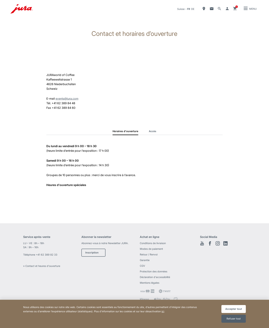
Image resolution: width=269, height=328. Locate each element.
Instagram (218, 243)
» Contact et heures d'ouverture (41, 265)
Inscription (92, 252)
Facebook (210, 243)
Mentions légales (149, 282)
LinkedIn (225, 243)
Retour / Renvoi (149, 254)
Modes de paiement (151, 248)
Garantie (145, 260)
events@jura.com (67, 98)
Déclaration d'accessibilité (155, 277)
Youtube (202, 243)
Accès (152, 131)
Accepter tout (233, 308)
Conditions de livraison (153, 243)
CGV (142, 265)
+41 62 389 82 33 (46, 254)
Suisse (181, 8)
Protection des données (153, 271)
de (192, 8)
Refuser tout (234, 318)
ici (163, 311)
